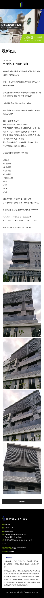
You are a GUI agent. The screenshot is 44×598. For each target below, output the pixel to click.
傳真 (3, 531)
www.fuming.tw (9, 217)
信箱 (3, 534)
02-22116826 (9, 531)
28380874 (8, 524)
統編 (3, 524)
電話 (3, 528)
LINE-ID (4, 551)
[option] (22, 26)
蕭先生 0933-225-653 (19, 548)
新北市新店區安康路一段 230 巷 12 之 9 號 (18, 540)
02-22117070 (9, 528)
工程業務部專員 (7, 548)
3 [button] (24, 39)
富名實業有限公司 (22, 5)
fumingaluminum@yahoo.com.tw (15, 535)
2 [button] (22, 39)
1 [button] (20, 39)
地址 (3, 540)
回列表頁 (22, 502)
